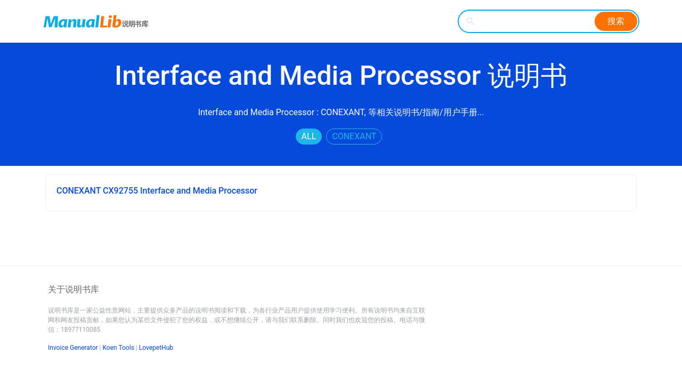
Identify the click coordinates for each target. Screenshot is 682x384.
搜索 (615, 21)
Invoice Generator (73, 347)
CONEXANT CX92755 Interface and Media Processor (156, 191)
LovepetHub (156, 347)
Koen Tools (118, 347)
